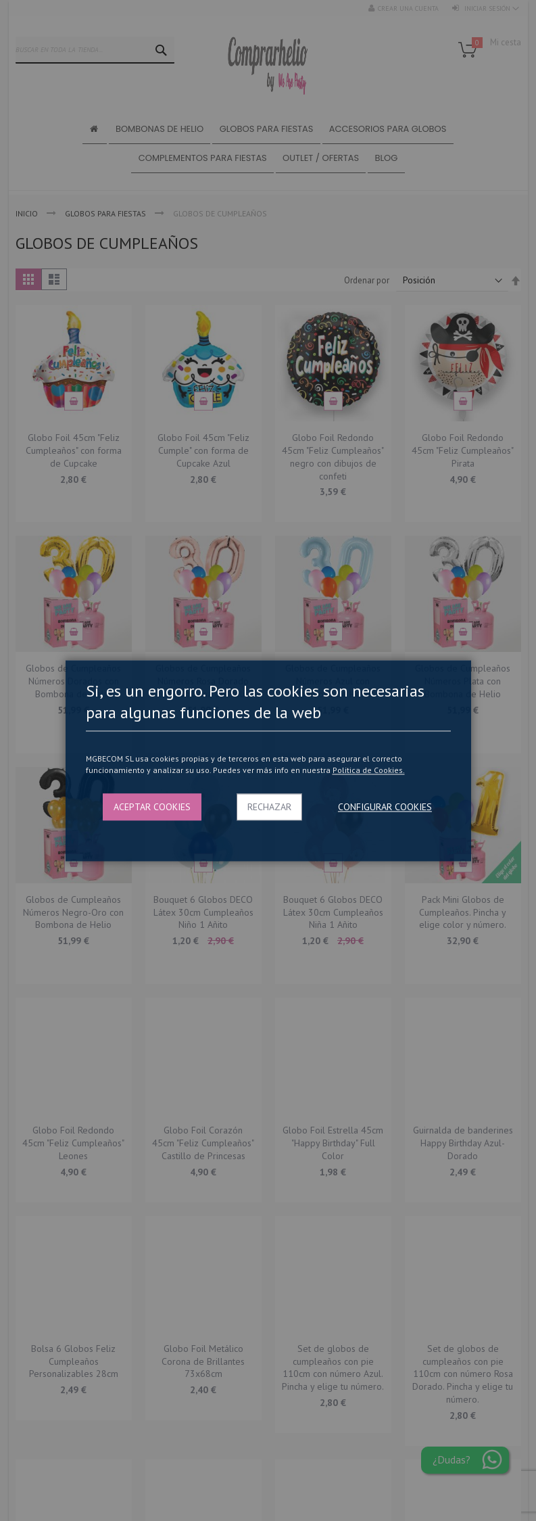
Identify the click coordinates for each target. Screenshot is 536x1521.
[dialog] (268, 760)
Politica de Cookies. (369, 771)
